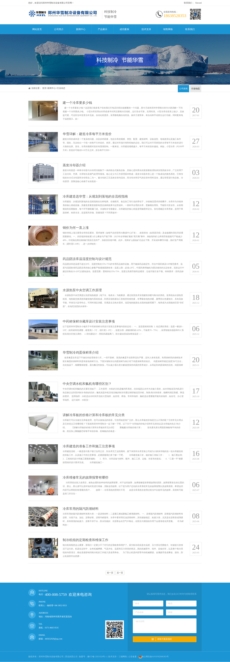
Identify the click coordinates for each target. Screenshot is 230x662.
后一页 (120, 573)
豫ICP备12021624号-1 (97, 656)
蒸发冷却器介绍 (74, 165)
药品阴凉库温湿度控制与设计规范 (87, 259)
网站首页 (37, 29)
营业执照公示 (71, 656)
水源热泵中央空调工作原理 (82, 290)
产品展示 (102, 29)
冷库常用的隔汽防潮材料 (81, 509)
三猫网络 (123, 656)
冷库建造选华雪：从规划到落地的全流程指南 (95, 196)
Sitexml (198, 3)
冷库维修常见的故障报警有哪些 (85, 477)
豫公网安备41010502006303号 (155, 656)
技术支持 (146, 29)
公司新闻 (183, 89)
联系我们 (188, 3)
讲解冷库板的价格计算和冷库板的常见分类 (94, 415)
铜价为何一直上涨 (76, 228)
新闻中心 (81, 29)
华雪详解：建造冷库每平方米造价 (87, 134)
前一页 (110, 573)
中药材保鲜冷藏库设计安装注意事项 (89, 321)
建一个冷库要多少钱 (77, 103)
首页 (44, 88)
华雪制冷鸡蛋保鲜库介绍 (81, 352)
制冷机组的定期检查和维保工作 (85, 540)
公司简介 (59, 29)
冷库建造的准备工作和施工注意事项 (89, 446)
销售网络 (168, 29)
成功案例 (124, 29)
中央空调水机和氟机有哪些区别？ (87, 384)
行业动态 (61, 88)
